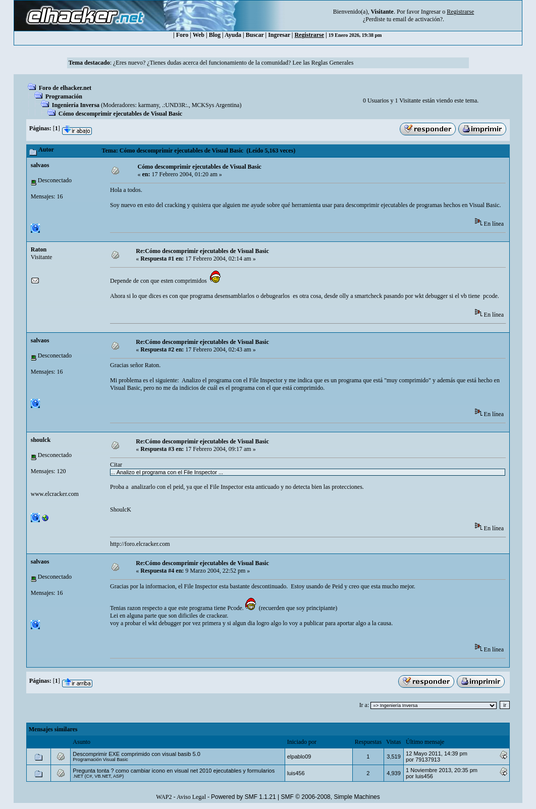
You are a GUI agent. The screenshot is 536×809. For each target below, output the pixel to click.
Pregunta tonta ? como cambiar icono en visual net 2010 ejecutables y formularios (174, 771)
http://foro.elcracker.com (140, 543)
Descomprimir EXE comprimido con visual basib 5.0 (136, 754)
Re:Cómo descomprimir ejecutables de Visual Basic (202, 251)
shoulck (40, 439)
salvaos (40, 165)
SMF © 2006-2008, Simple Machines (330, 796)
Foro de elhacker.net (65, 87)
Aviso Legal (191, 796)
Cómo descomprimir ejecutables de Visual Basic (120, 113)
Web (198, 34)
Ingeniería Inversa (75, 105)
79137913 (427, 759)
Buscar (255, 34)
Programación (63, 96)
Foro (182, 34)
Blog (215, 34)
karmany (148, 105)
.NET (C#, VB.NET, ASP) (98, 776)
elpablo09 (299, 756)
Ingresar (431, 11)
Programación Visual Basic (100, 759)
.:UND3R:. (175, 105)
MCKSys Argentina (216, 105)
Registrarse (309, 34)
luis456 (296, 773)
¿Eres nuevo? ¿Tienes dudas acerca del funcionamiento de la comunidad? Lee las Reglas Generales (233, 62)
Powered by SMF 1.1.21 (243, 796)
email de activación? (418, 19)
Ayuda (233, 34)
